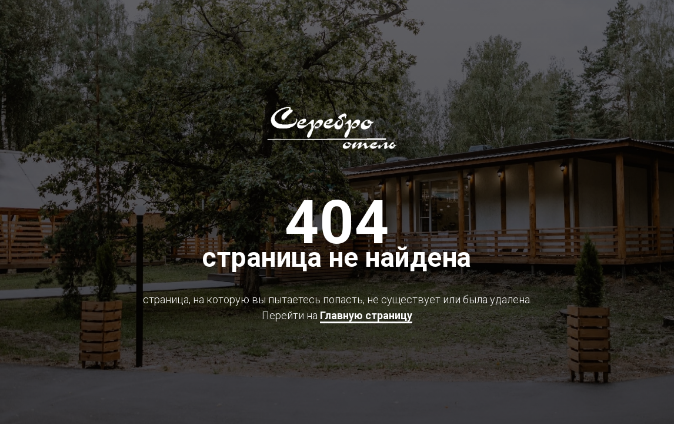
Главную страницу (366, 315)
